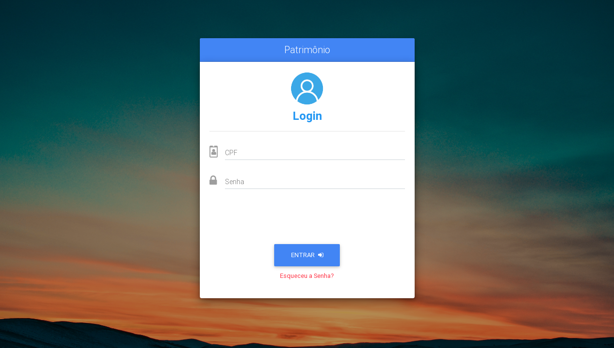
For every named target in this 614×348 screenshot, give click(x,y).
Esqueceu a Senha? (307, 276)
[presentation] (307, 219)
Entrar (307, 255)
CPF (231, 152)
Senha (234, 181)
